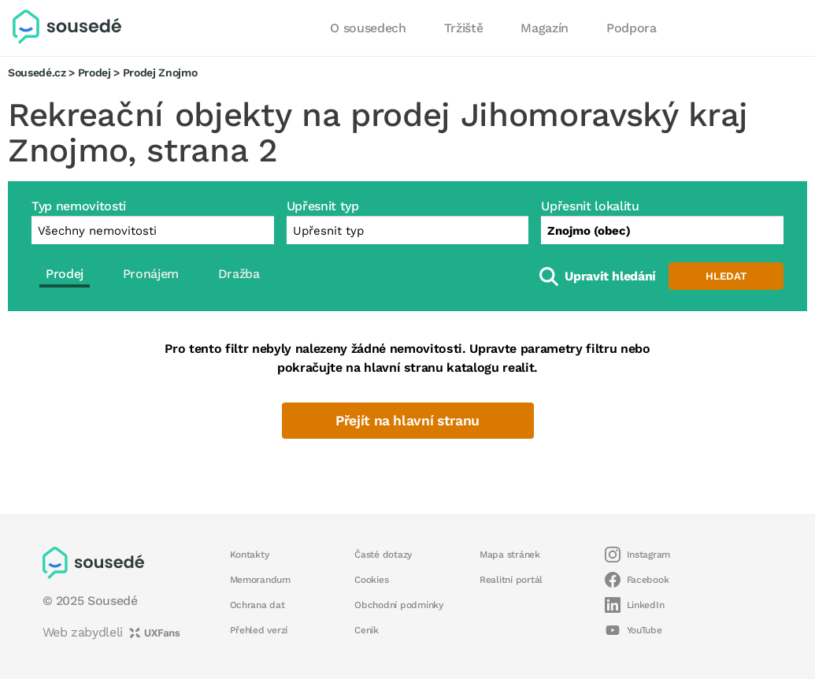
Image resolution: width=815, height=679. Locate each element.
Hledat (726, 276)
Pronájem (151, 273)
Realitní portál (511, 579)
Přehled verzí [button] (259, 630)
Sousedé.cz (37, 72)
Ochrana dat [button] (257, 604)
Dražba (239, 273)
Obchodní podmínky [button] (398, 604)
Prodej (94, 72)
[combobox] (662, 230)
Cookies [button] (371, 579)
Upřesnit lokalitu (590, 206)
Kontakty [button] (249, 554)
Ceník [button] (366, 630)
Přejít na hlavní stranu (407, 421)
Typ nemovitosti (78, 206)
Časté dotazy (383, 554)
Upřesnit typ (323, 206)
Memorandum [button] (260, 579)
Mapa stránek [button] (510, 554)
